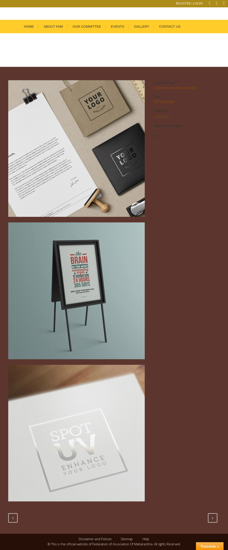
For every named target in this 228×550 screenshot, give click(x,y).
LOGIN (198, 3)
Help (145, 539)
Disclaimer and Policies (96, 539)
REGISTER (183, 3)
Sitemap (127, 539)
